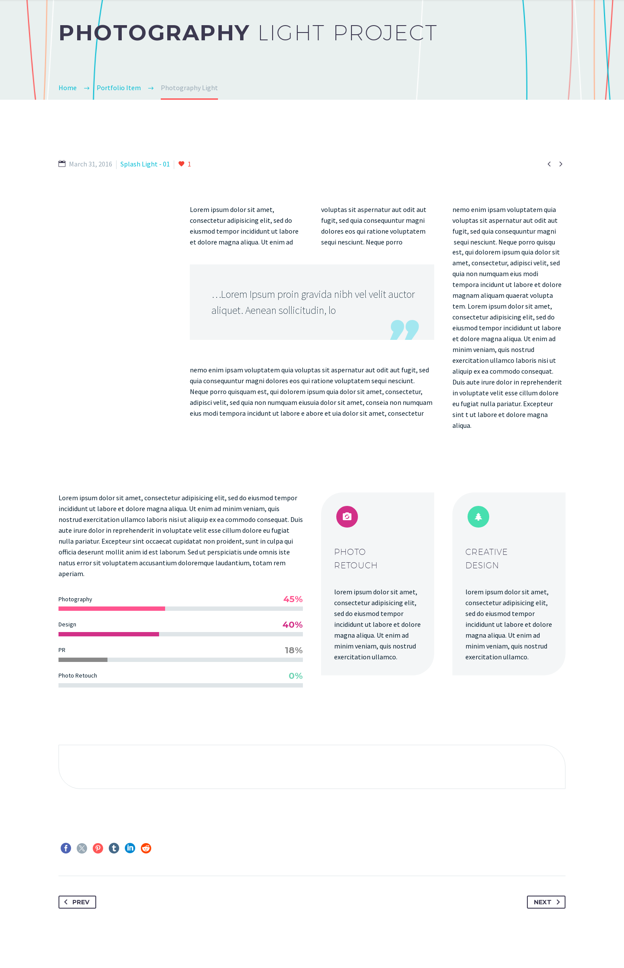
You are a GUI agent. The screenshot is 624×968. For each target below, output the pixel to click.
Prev (75, 902)
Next (548, 902)
